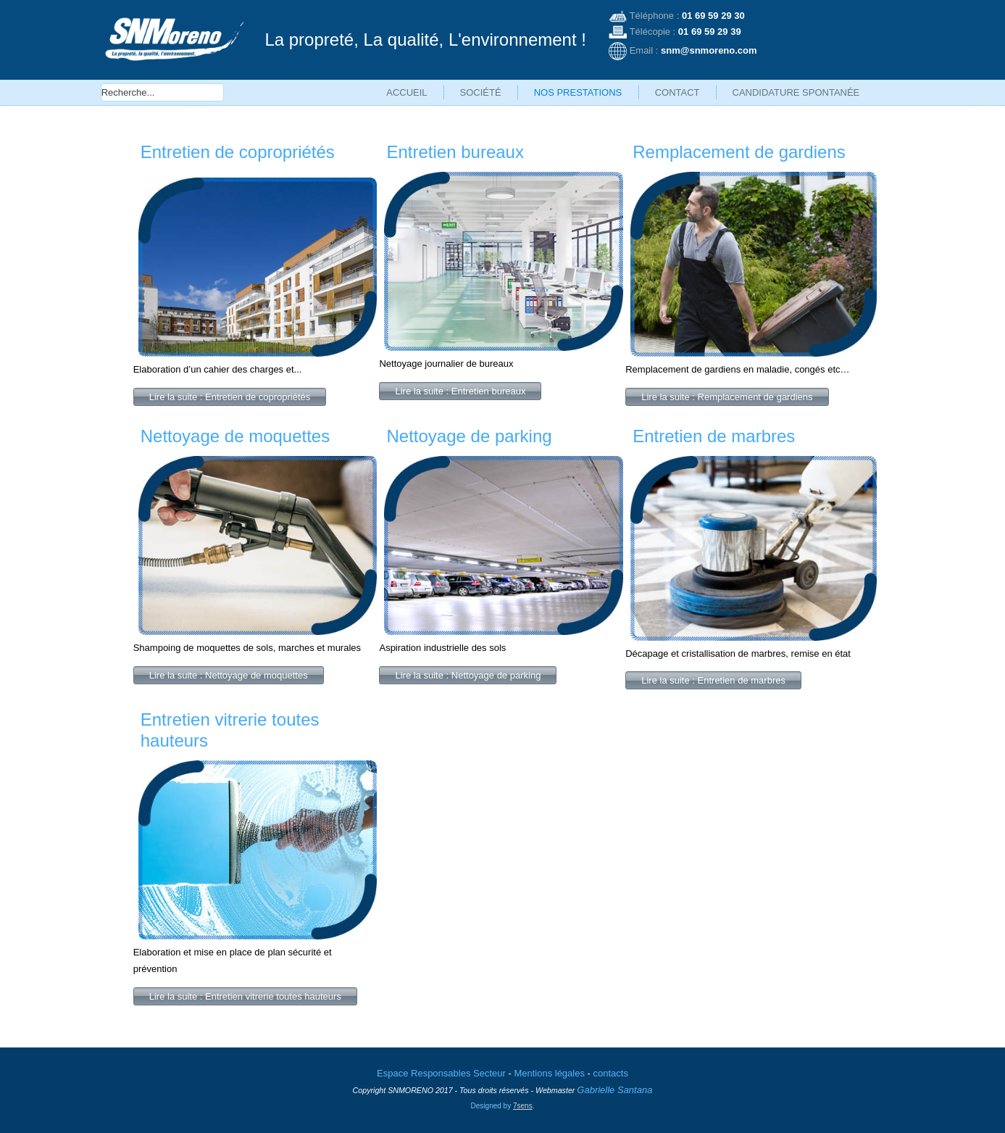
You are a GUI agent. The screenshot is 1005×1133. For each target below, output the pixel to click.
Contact (677, 92)
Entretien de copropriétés (238, 152)
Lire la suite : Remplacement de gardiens (726, 396)
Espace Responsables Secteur (441, 1073)
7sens (523, 1106)
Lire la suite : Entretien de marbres (713, 680)
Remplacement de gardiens (739, 152)
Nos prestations (578, 92)
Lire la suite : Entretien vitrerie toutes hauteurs (245, 996)
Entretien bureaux (454, 152)
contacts (610, 1073)
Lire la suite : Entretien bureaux (460, 391)
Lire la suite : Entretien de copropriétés (230, 396)
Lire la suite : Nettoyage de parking (468, 675)
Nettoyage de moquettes (235, 436)
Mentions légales (549, 1073)
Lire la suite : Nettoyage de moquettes (228, 675)
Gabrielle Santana (614, 1089)
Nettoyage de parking (468, 436)
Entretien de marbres (714, 436)
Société (480, 92)
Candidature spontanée (796, 92)
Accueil (406, 92)
